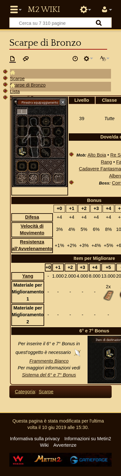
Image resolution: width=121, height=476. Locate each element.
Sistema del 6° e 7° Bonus (49, 374)
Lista (15, 91)
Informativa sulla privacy (35, 438)
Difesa (32, 217)
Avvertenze (64, 445)
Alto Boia (96, 154)
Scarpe (17, 78)
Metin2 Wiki (44, 10)
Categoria (25, 391)
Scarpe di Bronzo (27, 85)
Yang (27, 276)
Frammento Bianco (49, 361)
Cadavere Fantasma (100, 168)
